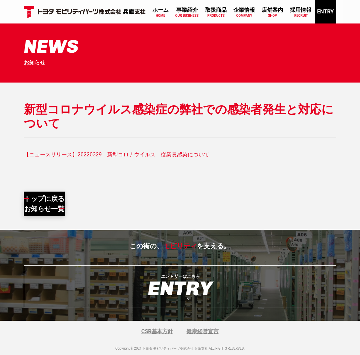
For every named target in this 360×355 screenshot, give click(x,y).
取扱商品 (216, 10)
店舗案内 (272, 10)
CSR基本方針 (157, 331)
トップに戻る (44, 199)
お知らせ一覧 (44, 209)
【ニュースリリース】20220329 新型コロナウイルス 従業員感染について (116, 154)
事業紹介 (187, 10)
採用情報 (300, 10)
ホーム (160, 10)
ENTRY (325, 11)
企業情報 (244, 10)
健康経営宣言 (202, 331)
